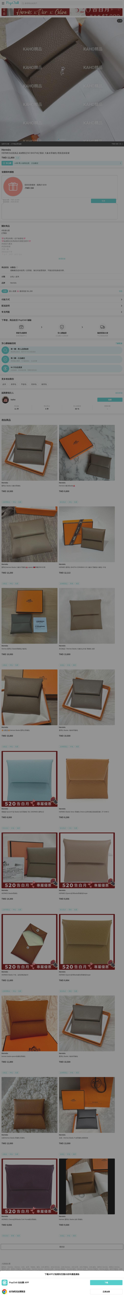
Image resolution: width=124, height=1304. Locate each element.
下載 (106, 1283)
